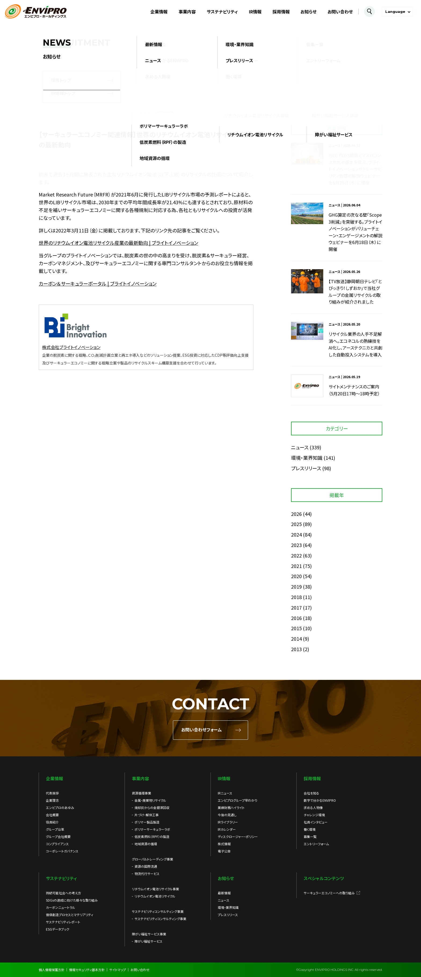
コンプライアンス (57, 843)
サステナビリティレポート (63, 922)
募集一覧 (310, 836)
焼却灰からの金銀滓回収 (152, 807)
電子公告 (224, 851)
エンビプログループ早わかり (237, 800)
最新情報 (224, 893)
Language (395, 11)
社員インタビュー (316, 822)
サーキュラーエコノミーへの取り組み (329, 893)
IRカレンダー (227, 829)
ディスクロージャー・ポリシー (238, 836)
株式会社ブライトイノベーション (71, 347)
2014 (296, 638)
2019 (296, 586)
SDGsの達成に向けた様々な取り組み (72, 900)
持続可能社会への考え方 (63, 893)
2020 (296, 576)
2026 (296, 513)
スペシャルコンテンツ (324, 878)
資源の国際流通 (146, 866)
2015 (296, 628)
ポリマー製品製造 (147, 822)
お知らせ (308, 11)
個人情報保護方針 (51, 969)
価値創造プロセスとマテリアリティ (69, 914)
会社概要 (52, 814)
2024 (296, 534)
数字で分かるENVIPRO (320, 800)
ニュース (300, 447)
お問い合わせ (340, 11)
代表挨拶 (52, 793)
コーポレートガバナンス (62, 851)
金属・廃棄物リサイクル (150, 800)
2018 (296, 596)
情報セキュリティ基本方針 (87, 969)
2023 (296, 544)
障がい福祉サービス (148, 941)
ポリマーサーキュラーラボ (152, 829)
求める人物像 (313, 807)
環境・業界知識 (306, 457)
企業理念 (52, 800)
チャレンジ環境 (314, 814)
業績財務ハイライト (231, 807)
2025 (296, 523)
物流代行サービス (147, 873)
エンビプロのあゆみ (60, 807)
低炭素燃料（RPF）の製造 (152, 836)
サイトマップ (117, 969)
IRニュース (225, 793)
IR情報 (255, 11)
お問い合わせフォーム (201, 729)
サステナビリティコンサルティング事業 (160, 918)
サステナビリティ (222, 11)
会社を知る (311, 793)
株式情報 (224, 843)
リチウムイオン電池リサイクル (155, 896)
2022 (296, 555)
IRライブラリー (228, 822)
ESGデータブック (57, 929)
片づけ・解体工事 (147, 814)
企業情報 (159, 11)
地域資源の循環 (146, 843)
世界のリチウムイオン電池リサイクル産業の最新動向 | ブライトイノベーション (118, 242)
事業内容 (187, 11)
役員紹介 (52, 822)
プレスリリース (306, 468)
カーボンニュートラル (60, 907)
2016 (296, 617)
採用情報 (281, 11)
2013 (296, 649)
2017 (296, 607)
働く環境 (309, 829)
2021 (296, 565)
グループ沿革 (55, 829)
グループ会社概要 (58, 836)
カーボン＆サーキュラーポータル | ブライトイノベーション (98, 283)
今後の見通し (227, 814)
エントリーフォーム (316, 843)
